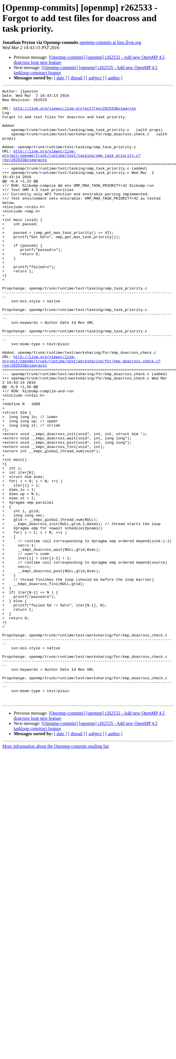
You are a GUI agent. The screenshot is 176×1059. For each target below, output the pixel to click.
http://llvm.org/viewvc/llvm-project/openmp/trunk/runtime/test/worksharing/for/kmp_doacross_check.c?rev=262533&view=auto (81, 415)
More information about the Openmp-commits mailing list (55, 868)
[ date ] (60, 77)
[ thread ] (76, 77)
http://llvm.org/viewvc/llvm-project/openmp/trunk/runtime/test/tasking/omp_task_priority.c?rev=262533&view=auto (71, 169)
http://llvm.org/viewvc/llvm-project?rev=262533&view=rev (74, 112)
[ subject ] (95, 77)
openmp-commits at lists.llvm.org (110, 42)
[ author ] (114, 77)
